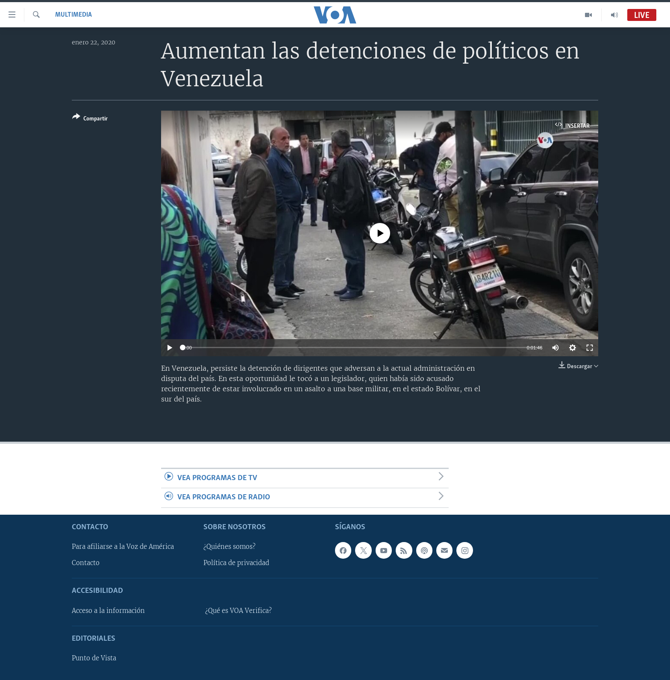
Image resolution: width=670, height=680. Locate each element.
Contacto (86, 563)
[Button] (90, 119)
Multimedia (73, 15)
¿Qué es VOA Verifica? (238, 610)
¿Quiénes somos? (229, 547)
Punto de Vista (94, 658)
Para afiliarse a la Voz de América (123, 547)
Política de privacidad (236, 563)
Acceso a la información (108, 610)
